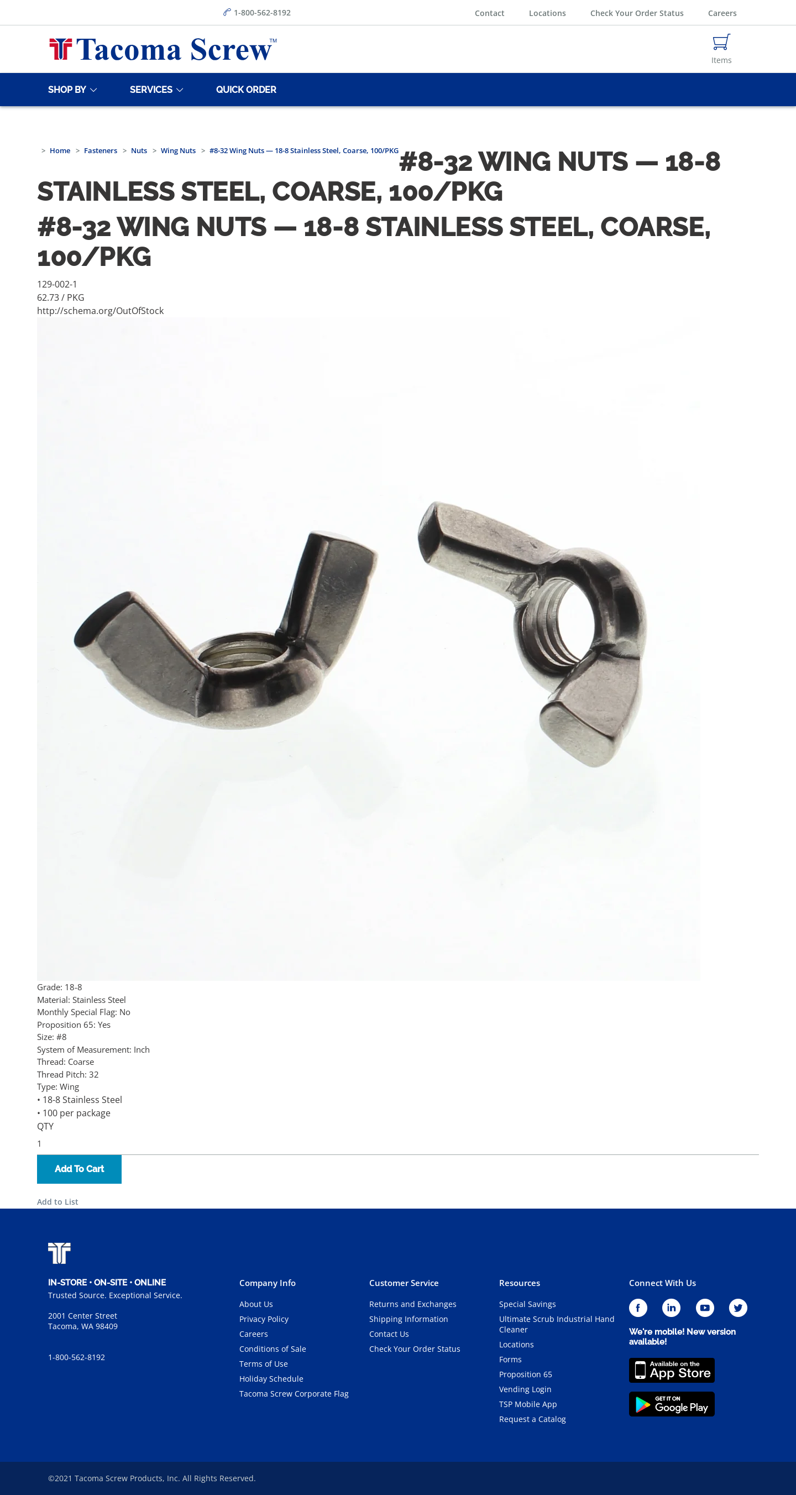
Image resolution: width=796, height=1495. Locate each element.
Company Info (267, 1283)
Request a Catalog (532, 1419)
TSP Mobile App (528, 1404)
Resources (519, 1283)
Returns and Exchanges (413, 1304)
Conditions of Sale (272, 1349)
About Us (256, 1304)
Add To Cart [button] (79, 1169)
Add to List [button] (57, 1201)
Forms (510, 1359)
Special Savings (527, 1304)
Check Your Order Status (637, 13)
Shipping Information (408, 1319)
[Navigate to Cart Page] (721, 49)
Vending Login (525, 1389)
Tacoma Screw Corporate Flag (294, 1393)
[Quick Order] (244, 89)
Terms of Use (263, 1363)
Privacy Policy (264, 1319)
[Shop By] (65, 89)
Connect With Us (662, 1283)
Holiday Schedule (271, 1378)
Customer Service (404, 1283)
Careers (722, 13)
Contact (490, 13)
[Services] (149, 89)
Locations (547, 13)
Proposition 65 (525, 1374)
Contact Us (389, 1334)
